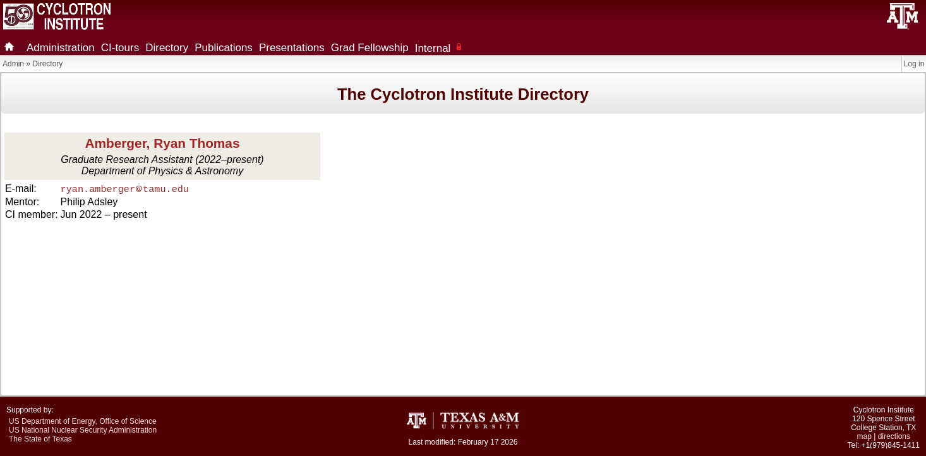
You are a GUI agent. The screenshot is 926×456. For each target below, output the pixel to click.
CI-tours (120, 48)
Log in (914, 63)
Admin (13, 63)
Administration (61, 48)
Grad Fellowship (370, 48)
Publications (224, 48)
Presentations (292, 48)
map (864, 436)
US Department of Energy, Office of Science (83, 421)
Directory (166, 48)
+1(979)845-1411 (891, 445)
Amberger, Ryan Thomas (162, 143)
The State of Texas (40, 439)
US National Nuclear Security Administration (83, 430)
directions (894, 436)
